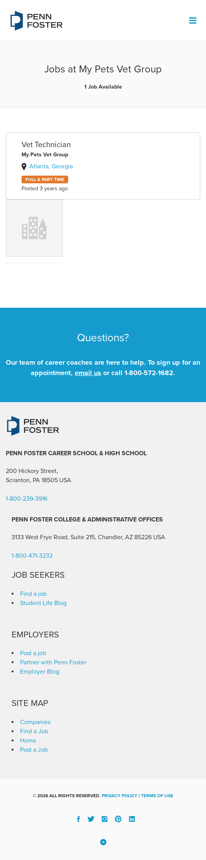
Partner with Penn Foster (53, 662)
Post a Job (34, 750)
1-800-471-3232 (32, 556)
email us (88, 373)
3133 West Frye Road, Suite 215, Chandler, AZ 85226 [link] (82, 537)
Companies (35, 722)
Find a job (33, 594)
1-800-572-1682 (148, 373)
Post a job (33, 653)
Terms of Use (157, 795)
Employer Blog (39, 672)
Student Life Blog (43, 603)
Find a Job (34, 731)
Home (28, 740)
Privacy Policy (119, 795)
